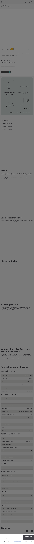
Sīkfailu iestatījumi (28, 541)
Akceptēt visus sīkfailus (28, 536)
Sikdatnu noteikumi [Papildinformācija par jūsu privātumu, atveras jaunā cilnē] (17, 541)
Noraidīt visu (28, 539)
